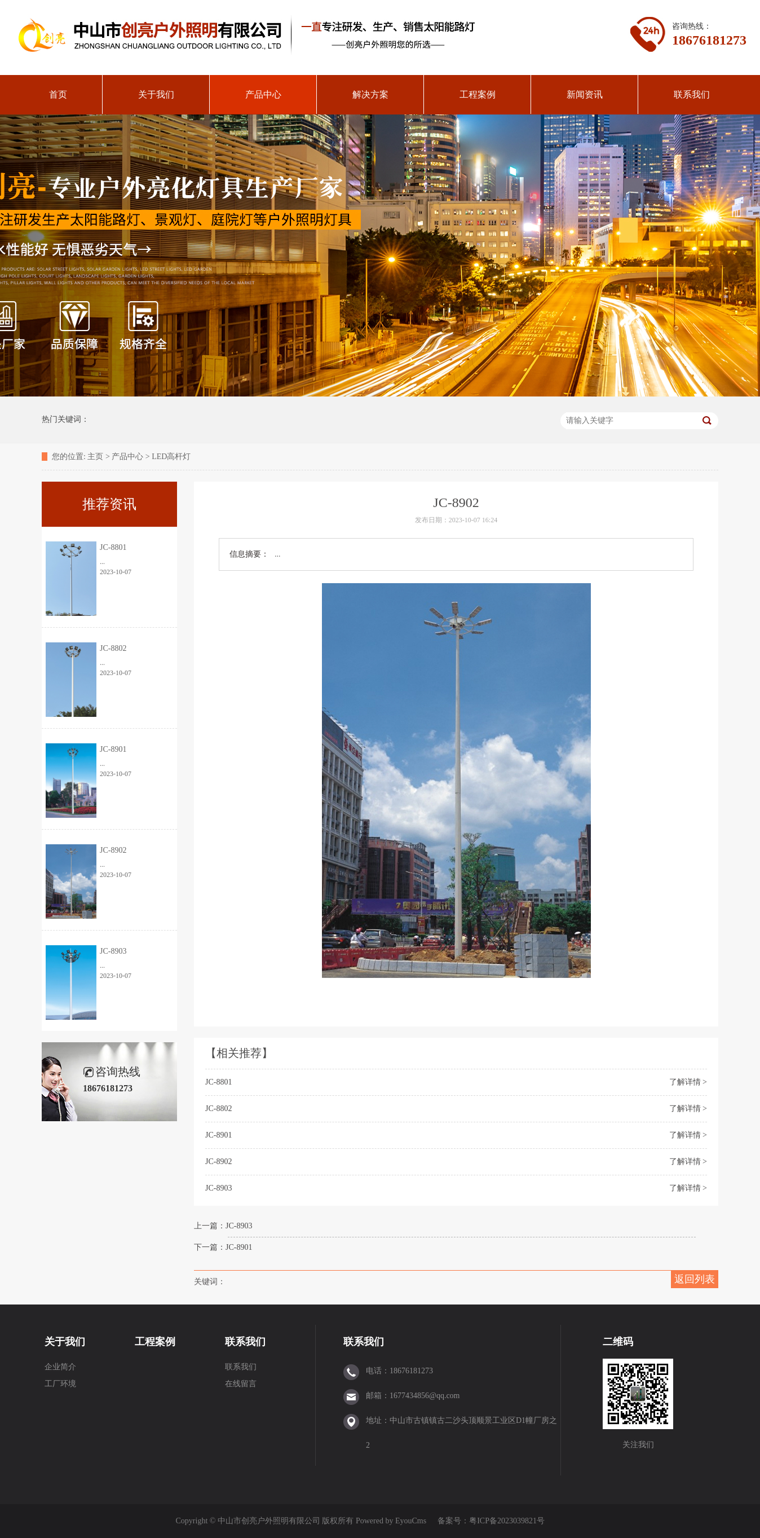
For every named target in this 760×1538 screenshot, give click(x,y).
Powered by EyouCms (390, 1521)
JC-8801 (218, 1082)
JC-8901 (218, 1135)
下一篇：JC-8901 (223, 1247)
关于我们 (156, 94)
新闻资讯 (585, 94)
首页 (58, 94)
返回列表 (694, 1279)
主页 (95, 456)
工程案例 (477, 94)
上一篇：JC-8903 (223, 1226)
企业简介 (60, 1367)
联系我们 (692, 94)
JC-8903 (218, 1188)
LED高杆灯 (171, 456)
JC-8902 (218, 1161)
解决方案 (370, 94)
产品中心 (263, 94)
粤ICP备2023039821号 (507, 1521)
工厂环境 (60, 1384)
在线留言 (241, 1384)
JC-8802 (218, 1108)
